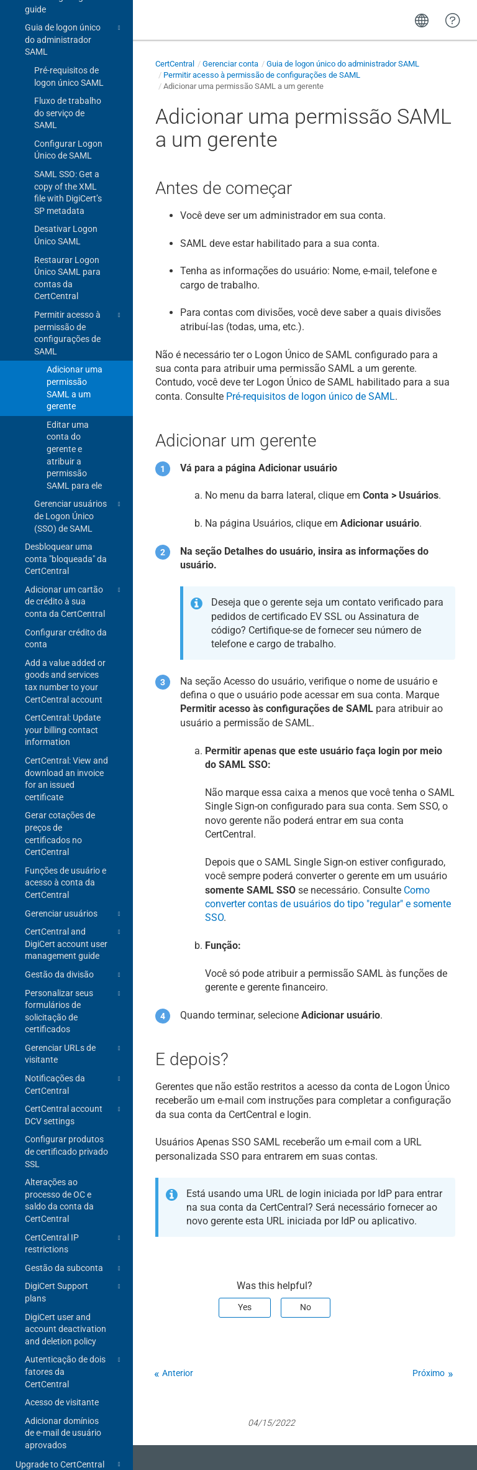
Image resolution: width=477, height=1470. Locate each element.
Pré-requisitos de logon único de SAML (310, 396)
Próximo (428, 1373)
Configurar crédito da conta (66, 602)
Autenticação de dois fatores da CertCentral (74, 1334)
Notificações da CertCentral (74, 1047)
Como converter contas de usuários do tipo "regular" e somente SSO (328, 904)
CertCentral (174, 63)
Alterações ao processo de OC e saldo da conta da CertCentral (59, 1163)
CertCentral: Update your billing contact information (63, 693)
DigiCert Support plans (74, 1255)
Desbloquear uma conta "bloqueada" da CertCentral (66, 522)
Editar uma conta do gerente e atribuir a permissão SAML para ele (74, 418)
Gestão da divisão (74, 938)
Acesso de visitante (62, 1366)
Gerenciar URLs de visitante (74, 1017)
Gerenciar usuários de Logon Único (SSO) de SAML (79, 478)
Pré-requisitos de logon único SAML (69, 40)
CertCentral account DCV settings (74, 1077)
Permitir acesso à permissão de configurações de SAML (79, 296)
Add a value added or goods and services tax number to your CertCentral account (65, 644)
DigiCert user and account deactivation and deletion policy (65, 1292)
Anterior (177, 1373)
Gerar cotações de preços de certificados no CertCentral (60, 797)
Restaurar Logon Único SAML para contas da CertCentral (67, 241)
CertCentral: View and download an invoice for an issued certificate (66, 742)
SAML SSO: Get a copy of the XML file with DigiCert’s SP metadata (68, 155)
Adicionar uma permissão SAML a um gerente (74, 351)
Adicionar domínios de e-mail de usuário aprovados (63, 1396)
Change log (37, 1447)
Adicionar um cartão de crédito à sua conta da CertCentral (74, 564)
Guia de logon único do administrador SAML (342, 63)
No (305, 1307)
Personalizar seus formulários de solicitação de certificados (74, 974)
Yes (245, 1307)
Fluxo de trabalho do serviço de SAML (67, 76)
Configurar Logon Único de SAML (68, 113)
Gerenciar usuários (74, 877)
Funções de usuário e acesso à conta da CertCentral (65, 846)
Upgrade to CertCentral (70, 1428)
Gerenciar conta (230, 63)
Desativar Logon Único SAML (66, 198)
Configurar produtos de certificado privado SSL (66, 1115)
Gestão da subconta (74, 1232)
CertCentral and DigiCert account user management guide (74, 906)
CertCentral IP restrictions (74, 1206)
